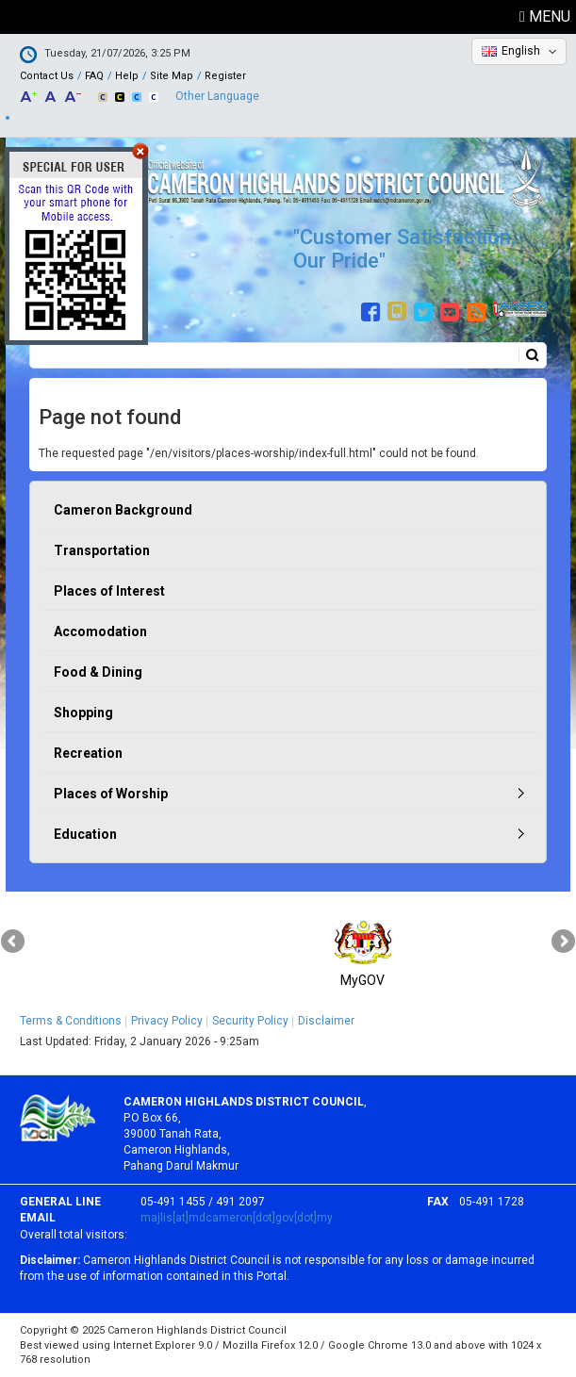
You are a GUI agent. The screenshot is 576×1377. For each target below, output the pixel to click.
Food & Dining (98, 672)
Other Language (217, 96)
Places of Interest (109, 590)
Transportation (102, 550)
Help (127, 76)
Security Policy (250, 1020)
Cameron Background (123, 509)
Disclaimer (326, 1020)
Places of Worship (111, 793)
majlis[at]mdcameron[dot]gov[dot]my (236, 1217)
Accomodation (100, 631)
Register (225, 76)
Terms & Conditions (71, 1020)
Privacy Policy (167, 1020)
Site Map (171, 76)
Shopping (83, 712)
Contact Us (47, 76)
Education (85, 834)
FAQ (94, 76)
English (521, 50)
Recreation (88, 753)
